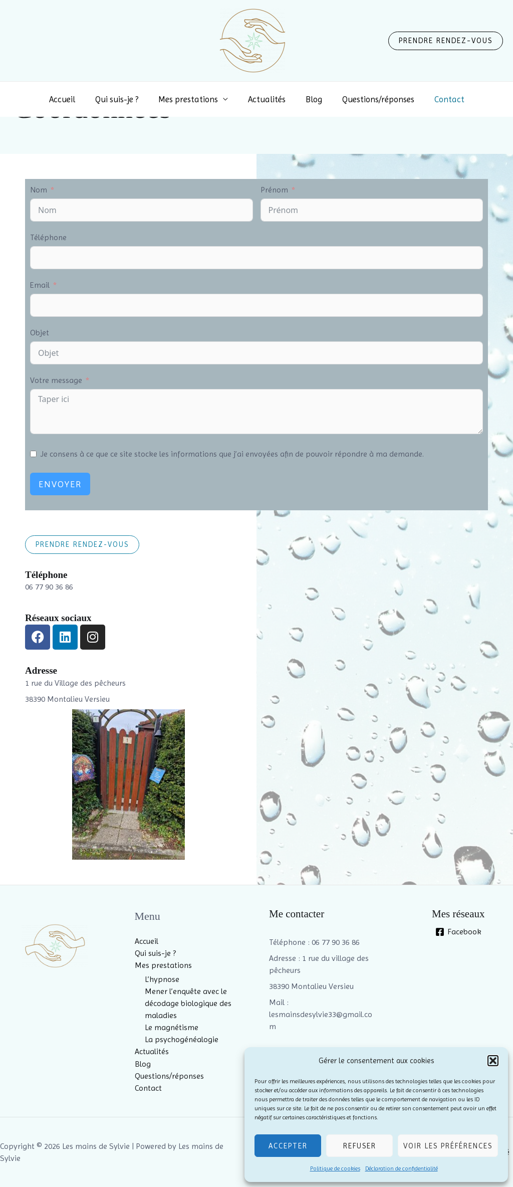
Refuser (359, 1145)
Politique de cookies (335, 1168)
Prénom (274, 189)
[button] (493, 1061)
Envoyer (60, 484)
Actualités (267, 99)
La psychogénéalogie (181, 1039)
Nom (38, 189)
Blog (311, 99)
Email (40, 285)
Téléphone (48, 237)
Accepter (288, 1145)
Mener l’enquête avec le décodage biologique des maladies (188, 1003)
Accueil (71, 99)
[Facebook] (458, 931)
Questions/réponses (372, 99)
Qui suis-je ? (122, 99)
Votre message (56, 380)
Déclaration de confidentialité (401, 1168)
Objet (39, 332)
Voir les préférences (447, 1145)
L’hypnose (162, 979)
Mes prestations (191, 99)
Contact (440, 99)
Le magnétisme (171, 1027)
